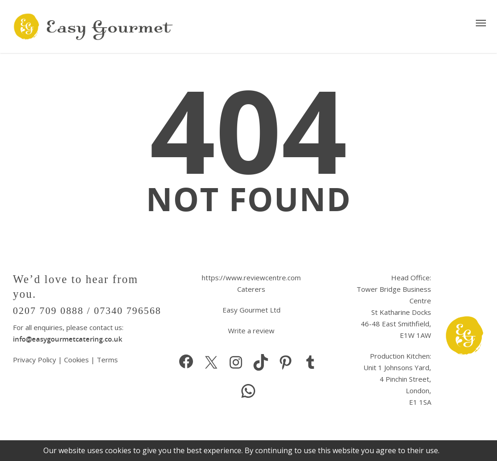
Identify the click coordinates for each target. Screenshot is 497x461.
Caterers (251, 289)
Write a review (251, 330)
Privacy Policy (35, 359)
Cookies (76, 359)
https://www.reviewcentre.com (251, 277)
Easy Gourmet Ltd (251, 309)
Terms (107, 359)
